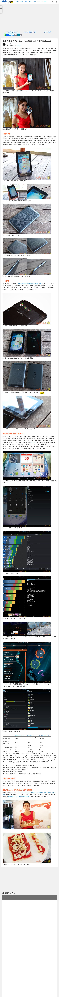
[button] (52, 2)
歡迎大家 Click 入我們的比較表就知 (19, 797)
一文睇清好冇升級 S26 (12, 32)
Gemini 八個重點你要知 (30, 32)
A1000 (33, 442)
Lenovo (19, 45)
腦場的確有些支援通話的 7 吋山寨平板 (29, 284)
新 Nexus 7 (30, 735)
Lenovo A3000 (20, 735)
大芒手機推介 (47, 32)
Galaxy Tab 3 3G (44, 735)
